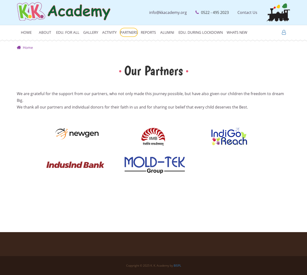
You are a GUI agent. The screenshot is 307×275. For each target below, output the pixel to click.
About (45, 32)
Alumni (167, 32)
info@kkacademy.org (168, 12)
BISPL (177, 266)
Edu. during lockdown (200, 32)
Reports (148, 32)
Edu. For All (67, 32)
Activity (109, 32)
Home (26, 32)
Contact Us (247, 12)
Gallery (90, 32)
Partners (128, 32)
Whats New (237, 32)
